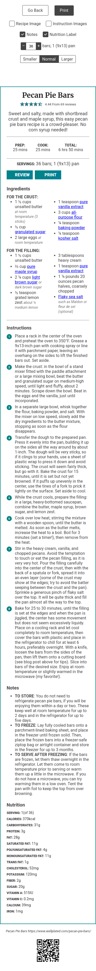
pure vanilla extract (73, 204)
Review (20, 174)
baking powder (71, 227)
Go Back (35, 10)
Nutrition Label (63, 34)
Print (64, 10)
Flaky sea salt (70, 296)
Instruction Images (70, 23)
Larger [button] (67, 59)
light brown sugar (27, 280)
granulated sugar (30, 231)
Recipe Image (28, 23)
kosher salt (68, 238)
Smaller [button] (30, 59)
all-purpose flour (70, 215)
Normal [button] (49, 59)
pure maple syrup (26, 269)
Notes (32, 34)
